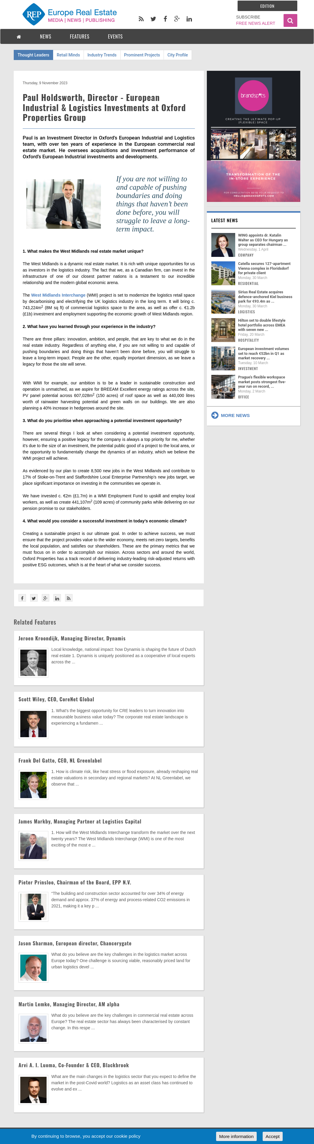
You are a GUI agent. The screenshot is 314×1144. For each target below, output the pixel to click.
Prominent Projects (142, 55)
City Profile (177, 55)
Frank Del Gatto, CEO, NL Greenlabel (60, 760)
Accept (273, 1136)
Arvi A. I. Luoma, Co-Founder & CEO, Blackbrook (74, 1065)
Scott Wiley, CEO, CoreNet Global (56, 699)
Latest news (224, 220)
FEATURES (80, 36)
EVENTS (115, 36)
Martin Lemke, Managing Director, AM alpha (69, 1004)
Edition (267, 6)
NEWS (45, 36)
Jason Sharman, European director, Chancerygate (75, 943)
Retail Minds (68, 55)
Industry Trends (102, 55)
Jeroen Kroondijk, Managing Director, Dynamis (72, 638)
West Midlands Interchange (58, 295)
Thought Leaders (33, 55)
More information (236, 1136)
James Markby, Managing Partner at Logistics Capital (80, 821)
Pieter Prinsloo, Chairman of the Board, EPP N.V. (75, 882)
